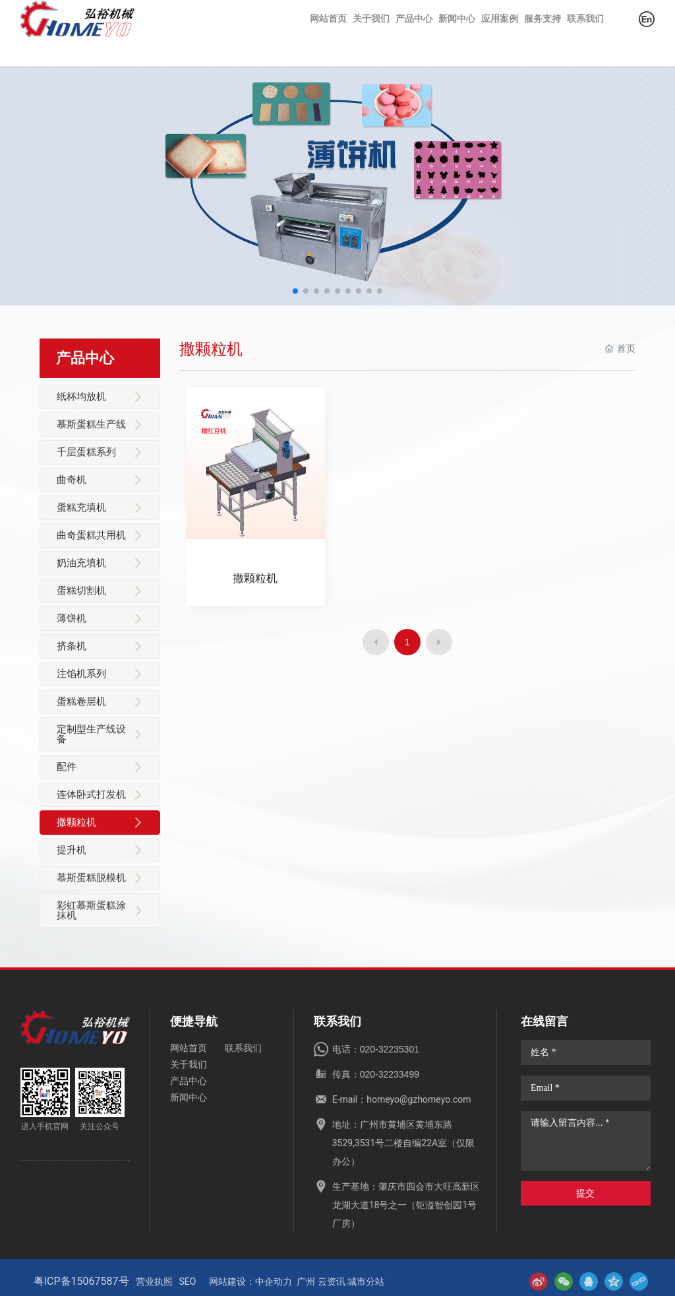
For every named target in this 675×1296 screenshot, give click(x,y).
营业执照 (154, 1281)
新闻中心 (188, 1097)
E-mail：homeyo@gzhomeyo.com (401, 1099)
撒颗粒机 (255, 580)
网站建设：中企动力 (250, 1281)
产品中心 (188, 1081)
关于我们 (188, 1064)
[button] (295, 291)
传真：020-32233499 (375, 1074)
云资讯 (331, 1281)
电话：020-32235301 (375, 1049)
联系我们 (243, 1048)
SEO (187, 1281)
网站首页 (188, 1048)
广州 (306, 1281)
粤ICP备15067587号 (81, 1281)
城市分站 (365, 1281)
